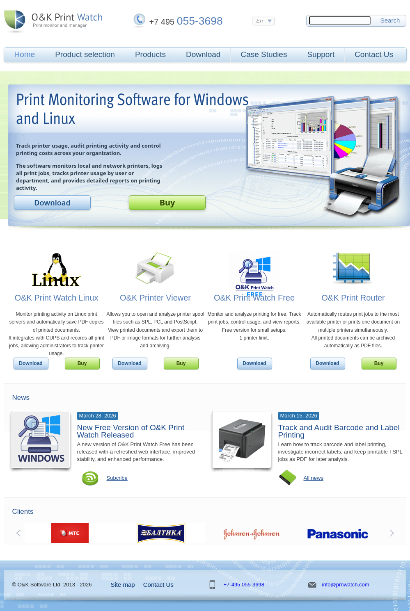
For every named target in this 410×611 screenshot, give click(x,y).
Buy (167, 202)
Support (320, 54)
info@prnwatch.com (345, 584)
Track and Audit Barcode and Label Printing (339, 431)
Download (203, 54)
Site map (123, 584)
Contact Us (374, 54)
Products (150, 54)
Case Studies (264, 54)
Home (24, 54)
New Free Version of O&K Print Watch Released (131, 431)
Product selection (85, 54)
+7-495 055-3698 (244, 584)
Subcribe (117, 478)
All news (313, 478)
